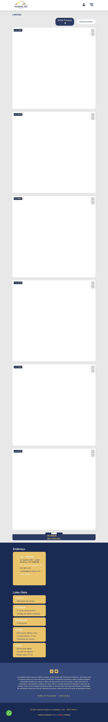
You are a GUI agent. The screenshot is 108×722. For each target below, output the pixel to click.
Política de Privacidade (47, 696)
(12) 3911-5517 (25, 568)
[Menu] (91, 4)
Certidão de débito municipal (28, 614)
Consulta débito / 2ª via (26, 636)
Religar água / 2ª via (25, 655)
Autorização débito (24, 649)
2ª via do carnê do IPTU (26, 611)
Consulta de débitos (25, 652)
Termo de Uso (64, 696)
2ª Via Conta (22, 623)
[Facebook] (56, 671)
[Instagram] (51, 671)
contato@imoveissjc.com (30, 571)
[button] (93, 30)
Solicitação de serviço (26, 601)
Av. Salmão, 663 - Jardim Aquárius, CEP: (30, 561)
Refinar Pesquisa (65, 21)
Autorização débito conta (27, 633)
